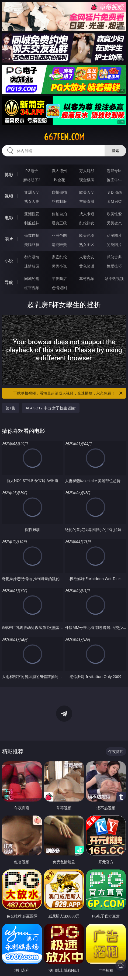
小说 (9, 261)
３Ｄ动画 (114, 192)
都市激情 (31, 256)
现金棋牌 (86, 179)
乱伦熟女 (86, 222)
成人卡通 (86, 213)
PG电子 (31, 170)
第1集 (10, 407)
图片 (9, 239)
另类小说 (59, 266)
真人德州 (59, 170)
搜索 (115, 150)
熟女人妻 (31, 201)
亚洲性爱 (31, 213)
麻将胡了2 (31, 179)
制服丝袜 (31, 222)
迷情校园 (31, 266)
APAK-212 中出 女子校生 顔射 (51, 407)
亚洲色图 (59, 235)
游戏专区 (114, 170)
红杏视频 (31, 287)
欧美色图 (86, 235)
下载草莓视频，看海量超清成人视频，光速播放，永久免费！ (68, 393)
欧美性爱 (114, 213)
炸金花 (59, 179)
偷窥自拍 (31, 235)
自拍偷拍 (59, 192)
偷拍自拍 (59, 213)
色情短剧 (59, 287)
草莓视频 (86, 278)
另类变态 (114, 222)
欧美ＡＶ (86, 192)
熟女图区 (86, 244)
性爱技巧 (114, 266)
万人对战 (86, 170)
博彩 (9, 174)
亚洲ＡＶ (31, 192)
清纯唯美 (59, 244)
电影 (9, 218)
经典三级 (59, 222)
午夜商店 (59, 278)
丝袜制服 (59, 201)
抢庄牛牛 (114, 179)
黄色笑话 (86, 266)
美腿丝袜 (31, 244)
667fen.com (64, 137)
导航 (9, 282)
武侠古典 (114, 256)
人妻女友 (86, 256)
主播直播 (86, 201)
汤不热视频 (114, 278)
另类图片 (114, 244)
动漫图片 (114, 235)
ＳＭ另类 (114, 201)
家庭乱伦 (59, 256)
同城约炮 (31, 278)
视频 (9, 196)
